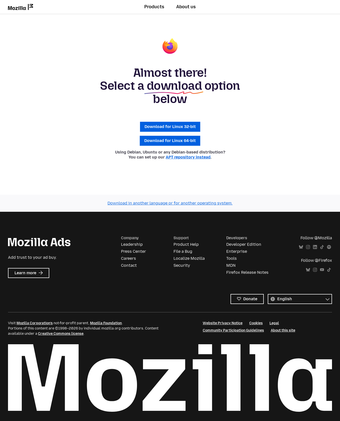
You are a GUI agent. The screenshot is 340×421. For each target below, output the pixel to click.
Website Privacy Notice (222, 323)
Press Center (133, 251)
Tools (231, 258)
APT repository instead (188, 157)
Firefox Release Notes (247, 272)
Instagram (308, 247)
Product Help (186, 244)
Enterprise (236, 251)
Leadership (132, 244)
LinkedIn (315, 247)
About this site (283, 330)
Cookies (256, 323)
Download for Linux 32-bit (170, 126)
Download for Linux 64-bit (170, 140)
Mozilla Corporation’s (34, 323)
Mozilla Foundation (106, 323)
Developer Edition (243, 244)
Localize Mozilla (189, 258)
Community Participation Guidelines (233, 330)
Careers (128, 258)
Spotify (329, 247)
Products (154, 7)
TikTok (322, 247)
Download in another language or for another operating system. (170, 203)
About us (186, 7)
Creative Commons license (61, 334)
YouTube (322, 270)
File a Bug (183, 251)
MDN (231, 265)
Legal (274, 323)
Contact (129, 265)
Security (182, 265)
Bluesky (301, 247)
